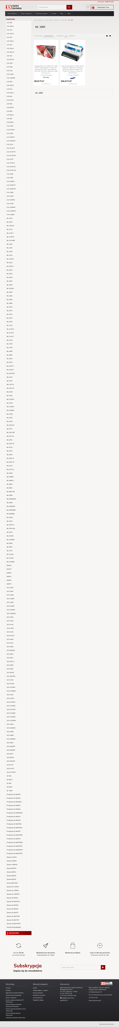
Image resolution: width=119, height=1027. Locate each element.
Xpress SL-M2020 (12, 909)
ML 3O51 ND (11, 528)
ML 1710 (9, 325)
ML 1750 (9, 344)
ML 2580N (10, 477)
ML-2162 (10, 395)
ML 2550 (9, 454)
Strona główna (12, 13)
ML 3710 (9, 550)
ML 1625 (9, 281)
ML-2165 (10, 403)
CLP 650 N (10, 122)
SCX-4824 (10, 724)
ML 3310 (9, 532)
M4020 (9, 580)
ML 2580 (9, 473)
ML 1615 (9, 274)
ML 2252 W (10, 443)
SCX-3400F (10, 598)
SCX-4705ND (11, 691)
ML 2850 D (10, 480)
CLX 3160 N (11, 137)
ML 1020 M (10, 226)
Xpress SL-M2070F (13, 920)
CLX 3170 (10, 144)
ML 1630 (9, 285)
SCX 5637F (10, 757)
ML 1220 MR (11, 240)
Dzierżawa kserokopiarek (13, 995)
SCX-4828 (10, 735)
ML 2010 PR (11, 373)
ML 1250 (9, 248)
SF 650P (9, 787)
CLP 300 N (10, 26)
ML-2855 (10, 495)
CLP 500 (9, 81)
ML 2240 (9, 418)
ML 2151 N (10, 384)
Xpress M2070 (11, 879)
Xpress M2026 (11, 876)
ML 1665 (9, 303)
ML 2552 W (10, 462)
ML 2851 (9, 488)
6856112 (65, 1000)
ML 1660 (9, 299)
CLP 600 (9, 111)
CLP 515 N (10, 100)
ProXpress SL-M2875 (13, 831)
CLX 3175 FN (11, 166)
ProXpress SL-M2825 (13, 805)
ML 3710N (10, 558)
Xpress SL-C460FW (13, 894)
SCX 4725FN (11, 702)
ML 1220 (9, 244)
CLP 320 (9, 45)
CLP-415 (9, 70)
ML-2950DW (11, 506)
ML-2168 (10, 414)
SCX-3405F (10, 606)
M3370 (9, 569)
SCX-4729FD (11, 717)
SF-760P (9, 791)
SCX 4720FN (11, 687)
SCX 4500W (11, 650)
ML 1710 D (10, 333)
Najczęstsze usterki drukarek (14, 993)
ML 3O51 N (10, 525)
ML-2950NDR (11, 510)
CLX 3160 (10, 133)
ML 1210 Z (10, 233)
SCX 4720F (10, 683)
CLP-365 (9, 67)
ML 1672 (9, 310)
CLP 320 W (10, 52)
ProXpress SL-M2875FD (14, 846)
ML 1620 (9, 277)
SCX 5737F (10, 768)
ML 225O (10, 421)
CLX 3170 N (11, 148)
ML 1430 (9, 251)
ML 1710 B (10, 329)
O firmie (8, 988)
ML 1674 (9, 314)
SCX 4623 (10, 669)
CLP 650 (9, 118)
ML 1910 (9, 358)
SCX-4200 (10, 628)
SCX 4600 (10, 665)
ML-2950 (10, 502)
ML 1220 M (10, 237)
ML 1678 (9, 322)
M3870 (9, 576)
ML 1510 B (10, 259)
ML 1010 (9, 218)
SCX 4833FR (11, 746)
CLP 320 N (10, 48)
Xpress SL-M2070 (12, 912)
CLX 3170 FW (11, 155)
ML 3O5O (10, 517)
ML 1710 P (10, 336)
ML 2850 (9, 484)
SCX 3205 (10, 591)
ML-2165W (10, 406)
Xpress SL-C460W (13, 890)
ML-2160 (10, 392)
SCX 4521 (10, 658)
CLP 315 (9, 37)
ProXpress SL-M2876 (13, 839)
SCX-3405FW (11, 613)
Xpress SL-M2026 (12, 905)
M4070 (9, 584)
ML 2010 (9, 362)
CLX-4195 (10, 203)
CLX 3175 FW (11, 170)
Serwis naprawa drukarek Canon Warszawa (16, 1010)
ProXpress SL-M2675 (13, 816)
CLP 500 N (10, 85)
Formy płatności (38, 997)
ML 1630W (10, 288)
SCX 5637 (10, 754)
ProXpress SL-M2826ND (15, 813)
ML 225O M (10, 425)
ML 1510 (9, 255)
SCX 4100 (10, 621)
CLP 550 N (10, 107)
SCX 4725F (10, 698)
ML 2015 (9, 377)
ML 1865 (9, 355)
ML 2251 (9, 429)
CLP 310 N (10, 33)
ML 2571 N (10, 469)
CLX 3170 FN (11, 152)
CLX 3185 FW (11, 189)
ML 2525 (9, 451)
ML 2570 (9, 466)
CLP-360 (9, 63)
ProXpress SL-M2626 (13, 798)
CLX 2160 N (11, 129)
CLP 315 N (10, 41)
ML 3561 (9, 547)
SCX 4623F (10, 672)
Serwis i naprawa (26, 13)
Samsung (10, 19)
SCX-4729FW (11, 720)
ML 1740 (9, 340)
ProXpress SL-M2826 (13, 809)
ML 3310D (10, 536)
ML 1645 (9, 296)
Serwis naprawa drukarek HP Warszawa (15, 1001)
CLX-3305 (10, 196)
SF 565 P (10, 779)
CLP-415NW (11, 78)
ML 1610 (9, 270)
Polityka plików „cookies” (40, 990)
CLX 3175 (10, 159)
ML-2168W (10, 410)
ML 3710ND (10, 562)
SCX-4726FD (11, 706)
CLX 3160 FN (11, 141)
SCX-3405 (10, 602)
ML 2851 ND (11, 491)
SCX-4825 (10, 731)
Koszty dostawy (38, 993)
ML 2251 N (10, 436)
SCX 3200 (10, 587)
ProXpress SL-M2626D (14, 802)
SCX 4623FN (11, 676)
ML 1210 (9, 229)
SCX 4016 (10, 617)
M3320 (9, 565)
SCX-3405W (11, 610)
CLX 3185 (10, 178)
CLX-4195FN (11, 207)
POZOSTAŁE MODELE (14, 927)
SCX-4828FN (11, 739)
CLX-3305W (11, 200)
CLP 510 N (10, 93)
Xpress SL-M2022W (13, 901)
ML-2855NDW (11, 499)
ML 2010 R (10, 370)
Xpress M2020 (11, 868)
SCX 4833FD (11, 750)
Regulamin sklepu (38, 1000)
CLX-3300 (10, 192)
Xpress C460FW (12, 864)
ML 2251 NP (11, 432)
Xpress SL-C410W (13, 887)
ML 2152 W (10, 388)
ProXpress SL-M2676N (14, 824)
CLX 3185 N (11, 181)
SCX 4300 (10, 639)
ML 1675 (9, 318)
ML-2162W (10, 399)
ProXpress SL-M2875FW (15, 850)
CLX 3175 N (11, 163)
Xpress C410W (12, 857)
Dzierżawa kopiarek (42, 13)
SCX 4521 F (10, 661)
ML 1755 (9, 347)
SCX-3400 (10, 595)
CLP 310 (9, 30)
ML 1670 (9, 307)
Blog (61, 13)
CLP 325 (9, 56)
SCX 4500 (10, 646)
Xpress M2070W (12, 883)
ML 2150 (9, 381)
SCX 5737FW (11, 772)
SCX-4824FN (11, 728)
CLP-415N (10, 74)
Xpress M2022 (11, 872)
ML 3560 (9, 543)
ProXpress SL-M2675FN (14, 853)
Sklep (69, 13)
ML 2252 (9, 440)
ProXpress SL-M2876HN (15, 842)
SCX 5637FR (11, 761)
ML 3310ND (10, 539)
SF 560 (9, 776)
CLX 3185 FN (11, 185)
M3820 (9, 573)
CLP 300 (9, 22)
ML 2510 (9, 447)
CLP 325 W (10, 59)
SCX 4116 (10, 624)
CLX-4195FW (11, 211)
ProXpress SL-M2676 (13, 820)
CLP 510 (9, 89)
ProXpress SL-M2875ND (15, 835)
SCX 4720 (10, 680)
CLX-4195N (10, 214)
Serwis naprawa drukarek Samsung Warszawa (13, 1005)
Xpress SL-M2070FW (14, 923)
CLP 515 (9, 96)
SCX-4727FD (11, 709)
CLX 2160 (10, 126)
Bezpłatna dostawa (39, 995)
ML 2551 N (10, 458)
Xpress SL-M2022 (12, 898)
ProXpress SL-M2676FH (14, 827)
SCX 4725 (10, 694)
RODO (35, 988)
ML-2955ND (11, 514)
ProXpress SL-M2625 (13, 794)
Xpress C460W (12, 861)
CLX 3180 (10, 174)
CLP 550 (9, 104)
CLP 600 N (10, 115)
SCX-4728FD (11, 713)
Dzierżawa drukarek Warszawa (15, 1017)
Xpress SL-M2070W (13, 916)
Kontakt (54, 13)
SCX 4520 (10, 654)
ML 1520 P (10, 266)
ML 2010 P (10, 366)
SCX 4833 (10, 743)
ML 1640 (9, 292)
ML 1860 (9, 351)
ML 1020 (9, 222)
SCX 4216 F (10, 635)
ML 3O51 (10, 521)
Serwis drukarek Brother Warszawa (13, 1014)
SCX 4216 (10, 632)
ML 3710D (10, 554)
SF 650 (9, 783)
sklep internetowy (103, 1024)
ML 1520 (9, 262)
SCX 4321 (10, 643)
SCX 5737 (10, 765)
